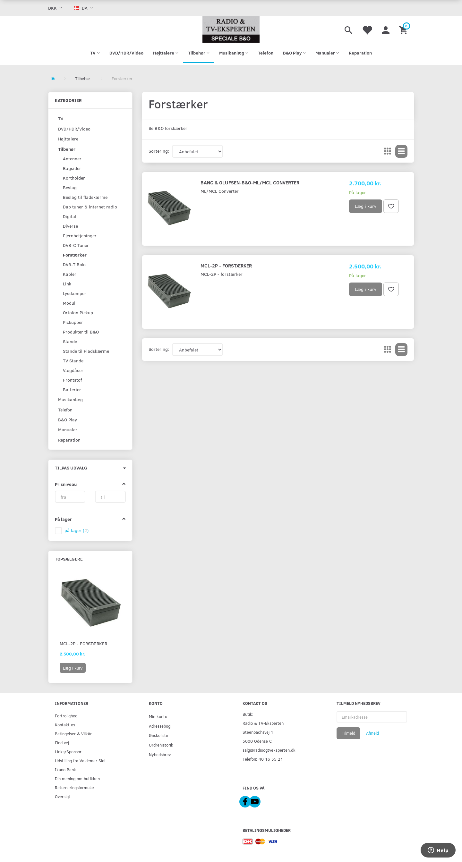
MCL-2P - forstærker (83, 643)
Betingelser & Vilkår (73, 733)
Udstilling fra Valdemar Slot (80, 760)
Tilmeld (348, 733)
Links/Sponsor (68, 751)
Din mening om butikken (77, 778)
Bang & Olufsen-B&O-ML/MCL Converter (250, 182)
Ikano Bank (65, 769)
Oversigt (62, 796)
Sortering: (159, 151)
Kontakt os (65, 724)
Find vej (62, 742)
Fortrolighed (66, 715)
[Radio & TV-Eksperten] (231, 29)
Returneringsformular (74, 787)
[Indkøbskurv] (404, 29)
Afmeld (372, 733)
